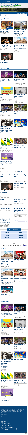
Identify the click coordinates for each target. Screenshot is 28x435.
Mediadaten (4, 434)
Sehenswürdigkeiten (5, 410)
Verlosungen (13, 411)
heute (18, 13)
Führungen (20, 410)
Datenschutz (9, 434)
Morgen (22, 409)
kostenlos (3, 419)
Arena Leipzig (10, 410)
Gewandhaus (13, 410)
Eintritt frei (7, 409)
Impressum (13, 434)
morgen (21, 13)
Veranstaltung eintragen (5, 423)
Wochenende (3, 412)
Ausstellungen (3, 411)
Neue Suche (7, 240)
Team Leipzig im (18, 434)
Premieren (21, 411)
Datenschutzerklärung (17, 5)
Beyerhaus (25, 245)
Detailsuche (3, 422)
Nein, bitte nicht (12, 6)
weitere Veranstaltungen (21, 221)
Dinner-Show (8, 411)
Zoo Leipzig (11, 409)
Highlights (18, 409)
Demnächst (3, 409)
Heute (2, 410)
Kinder (14, 409)
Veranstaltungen (3, 240)
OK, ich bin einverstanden (5, 6)
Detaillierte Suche (25, 13)
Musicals (20, 409)
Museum (6, 412)
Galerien (17, 410)
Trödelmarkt (17, 411)
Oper (16, 409)
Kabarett (11, 411)
